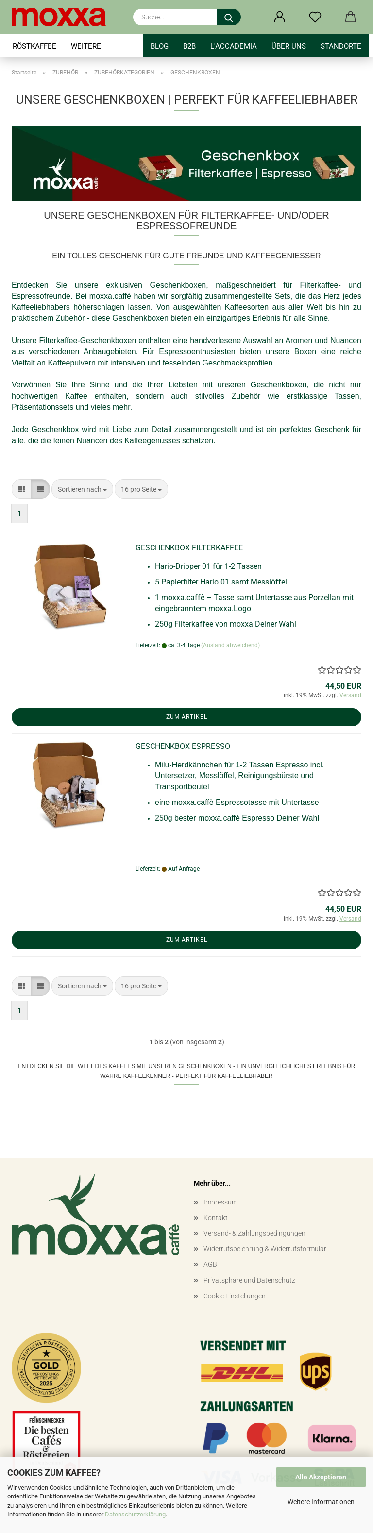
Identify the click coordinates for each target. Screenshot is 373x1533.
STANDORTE (341, 46)
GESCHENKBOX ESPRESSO (183, 746)
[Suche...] (229, 17)
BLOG (160, 46)
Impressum (220, 1202)
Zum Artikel (186, 716)
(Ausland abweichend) (230, 645)
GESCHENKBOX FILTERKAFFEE (189, 547)
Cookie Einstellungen (234, 1296)
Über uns (288, 46)
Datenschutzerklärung (135, 1514)
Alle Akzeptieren (320, 1477)
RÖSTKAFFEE (34, 46)
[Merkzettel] (315, 17)
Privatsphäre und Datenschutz (249, 1280)
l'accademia (233, 46)
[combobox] (82, 489)
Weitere (86, 46)
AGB (210, 1264)
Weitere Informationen (321, 1502)
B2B (189, 46)
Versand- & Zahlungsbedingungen (254, 1233)
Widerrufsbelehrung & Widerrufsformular (264, 1249)
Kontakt (215, 1218)
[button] (279, 17)
